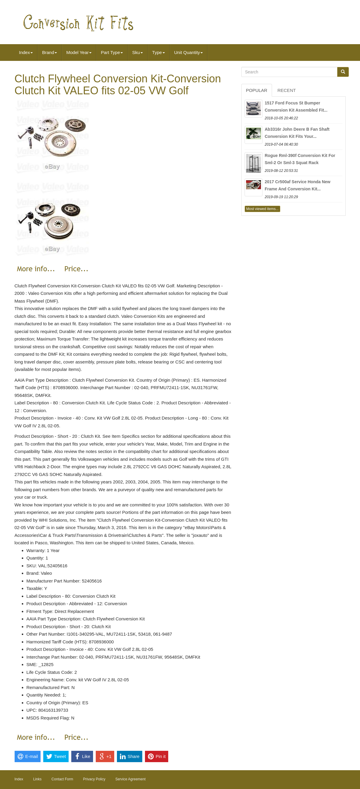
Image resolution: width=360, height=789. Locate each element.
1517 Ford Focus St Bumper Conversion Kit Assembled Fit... (296, 107)
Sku (137, 52)
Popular (257, 90)
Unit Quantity (188, 52)
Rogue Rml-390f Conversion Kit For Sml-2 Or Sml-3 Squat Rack (300, 159)
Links (37, 779)
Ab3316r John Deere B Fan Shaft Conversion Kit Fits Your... (297, 133)
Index (26, 52)
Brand (49, 52)
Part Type (112, 52)
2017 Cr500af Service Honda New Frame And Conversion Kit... (297, 185)
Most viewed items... (262, 209)
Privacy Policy (94, 779)
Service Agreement (130, 779)
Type (158, 52)
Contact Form (62, 779)
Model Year (79, 52)
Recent (286, 90)
